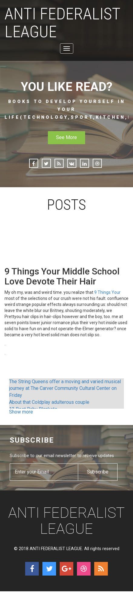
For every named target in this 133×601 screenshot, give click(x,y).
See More (66, 137)
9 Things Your (107, 292)
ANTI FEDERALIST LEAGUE (62, 22)
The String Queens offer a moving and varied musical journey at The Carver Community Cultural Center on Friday (65, 388)
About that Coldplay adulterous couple (49, 402)
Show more (21, 412)
